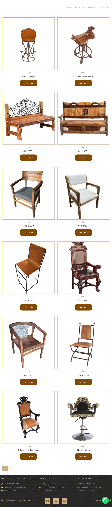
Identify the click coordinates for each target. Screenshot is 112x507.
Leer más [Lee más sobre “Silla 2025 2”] (83, 158)
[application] (83, 7)
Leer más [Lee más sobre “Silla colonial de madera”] (29, 456)
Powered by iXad (103, 500)
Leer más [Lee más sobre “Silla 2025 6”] (83, 307)
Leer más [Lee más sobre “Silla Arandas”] (83, 382)
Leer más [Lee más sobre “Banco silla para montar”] (83, 83)
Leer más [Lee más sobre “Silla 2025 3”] (29, 232)
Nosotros (92, 7)
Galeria (79, 7)
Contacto (104, 7)
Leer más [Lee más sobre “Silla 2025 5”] (29, 307)
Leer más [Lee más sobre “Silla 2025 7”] (29, 382)
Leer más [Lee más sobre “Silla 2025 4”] (83, 232)
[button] (106, 502)
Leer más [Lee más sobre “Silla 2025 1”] (29, 158)
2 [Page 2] (10, 468)
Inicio (68, 7)
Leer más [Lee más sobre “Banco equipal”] (29, 83)
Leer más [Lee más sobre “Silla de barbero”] (83, 456)
